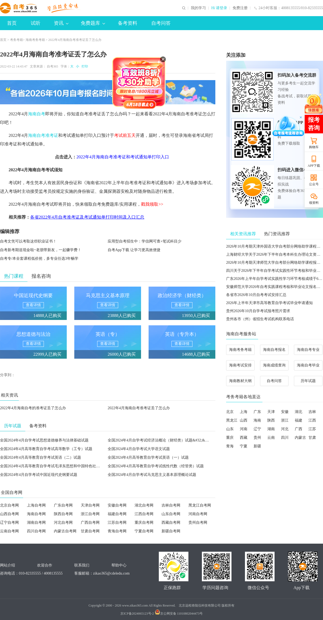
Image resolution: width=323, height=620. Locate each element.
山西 (243, 420)
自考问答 (161, 23)
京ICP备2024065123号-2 (137, 613)
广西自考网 (90, 523)
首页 (12, 23)
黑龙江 (231, 420)
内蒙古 (300, 438)
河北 (285, 429)
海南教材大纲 (240, 381)
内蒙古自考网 (65, 531)
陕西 (271, 420)
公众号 (314, 184)
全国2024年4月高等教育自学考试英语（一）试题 (148, 457)
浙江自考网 (90, 514)
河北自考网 (63, 523)
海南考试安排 (240, 365)
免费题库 (93, 23)
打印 (84, 66)
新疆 (257, 446)
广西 (298, 429)
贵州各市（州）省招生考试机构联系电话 (260, 319)
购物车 (314, 147)
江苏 (312, 429)
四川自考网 (36, 531)
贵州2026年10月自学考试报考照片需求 (258, 311)
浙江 (285, 420)
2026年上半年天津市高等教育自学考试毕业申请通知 (269, 303)
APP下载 (314, 166)
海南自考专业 (308, 350)
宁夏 (243, 446)
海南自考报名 (274, 350)
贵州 (257, 438)
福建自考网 (117, 514)
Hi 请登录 (219, 8)
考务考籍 (16, 40)
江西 (312, 420)
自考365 (52, 66)
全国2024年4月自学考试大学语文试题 (139, 449)
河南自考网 (197, 514)
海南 (257, 420)
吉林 (312, 412)
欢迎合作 (44, 565)
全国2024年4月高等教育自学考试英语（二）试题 (40, 457)
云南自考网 (9, 531)
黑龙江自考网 (199, 505)
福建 (298, 420)
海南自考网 (36, 514)
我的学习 (198, 8)
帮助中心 (119, 565)
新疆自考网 (171, 531)
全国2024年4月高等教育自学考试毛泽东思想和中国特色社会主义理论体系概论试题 (69, 466)
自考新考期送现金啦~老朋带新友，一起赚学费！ (40, 250)
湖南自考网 (36, 523)
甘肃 (312, 438)
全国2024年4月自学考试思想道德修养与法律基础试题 (44, 440)
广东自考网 (63, 505)
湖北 (298, 412)
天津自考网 (90, 505)
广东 (257, 412)
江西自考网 (144, 514)
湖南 (271, 429)
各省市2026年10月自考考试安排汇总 (256, 295)
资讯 (61, 23)
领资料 (314, 203)
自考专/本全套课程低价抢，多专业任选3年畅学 (39, 258)
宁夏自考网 (144, 531)
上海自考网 (36, 505)
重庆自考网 (144, 523)
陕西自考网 (63, 514)
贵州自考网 (197, 523)
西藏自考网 (171, 523)
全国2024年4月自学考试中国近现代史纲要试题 (38, 475)
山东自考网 (171, 514)
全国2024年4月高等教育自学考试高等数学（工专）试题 (46, 449)
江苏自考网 (117, 523)
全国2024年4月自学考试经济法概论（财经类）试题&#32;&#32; (160, 440)
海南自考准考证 (43, 135)
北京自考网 (9, 505)
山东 (230, 429)
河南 (243, 429)
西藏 (243, 438)
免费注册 (240, 8)
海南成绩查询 (274, 365)
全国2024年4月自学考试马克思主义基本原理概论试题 (152, 475)
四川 (285, 438)
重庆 (230, 438)
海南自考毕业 (308, 365)
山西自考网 (9, 514)
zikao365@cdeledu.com (111, 573)
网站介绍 (7, 565)
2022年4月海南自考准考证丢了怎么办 (139, 408)
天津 (271, 412)
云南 (271, 438)
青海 (230, 446)
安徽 (285, 412)
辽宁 (257, 429)
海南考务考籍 (35, 40)
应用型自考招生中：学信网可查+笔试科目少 (144, 241)
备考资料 (127, 23)
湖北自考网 (144, 505)
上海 (243, 412)
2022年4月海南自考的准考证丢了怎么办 (33, 408)
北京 (230, 412)
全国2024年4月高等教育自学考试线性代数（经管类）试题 (156, 466)
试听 (35, 23)
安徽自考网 (117, 505)
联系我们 (81, 565)
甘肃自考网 (90, 531)
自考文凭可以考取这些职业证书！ (28, 241)
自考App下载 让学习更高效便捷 (134, 250)
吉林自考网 (171, 505)
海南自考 (36, 114)
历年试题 (308, 381)
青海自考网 (117, 531)
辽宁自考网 (9, 523)
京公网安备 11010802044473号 (179, 613)
